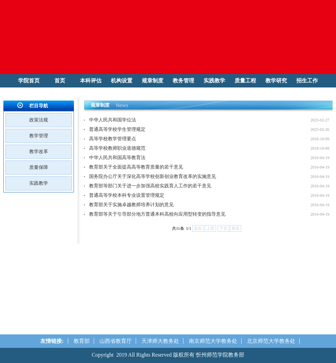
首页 (59, 80)
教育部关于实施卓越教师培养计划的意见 (131, 204)
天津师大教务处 (160, 341)
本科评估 (90, 80)
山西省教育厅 (115, 341)
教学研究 (276, 80)
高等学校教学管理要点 (112, 138)
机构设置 (121, 80)
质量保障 (38, 167)
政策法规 (38, 119)
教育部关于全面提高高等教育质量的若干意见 (136, 167)
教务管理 (183, 80)
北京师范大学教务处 (271, 341)
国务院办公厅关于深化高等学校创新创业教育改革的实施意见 (152, 176)
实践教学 (214, 80)
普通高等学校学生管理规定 (117, 129)
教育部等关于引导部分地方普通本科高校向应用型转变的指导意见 (157, 214)
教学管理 (38, 135)
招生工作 (307, 80)
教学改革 (38, 151)
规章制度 (152, 80)
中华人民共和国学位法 (112, 119)
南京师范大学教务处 (213, 341)
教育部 (82, 341)
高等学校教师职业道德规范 (117, 148)
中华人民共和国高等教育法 (117, 157)
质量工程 (245, 80)
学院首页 (29, 80)
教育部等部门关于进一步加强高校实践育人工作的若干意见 (150, 185)
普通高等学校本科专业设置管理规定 (126, 195)
